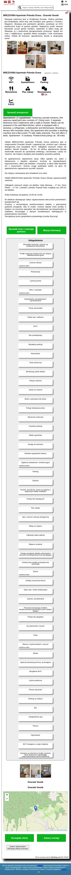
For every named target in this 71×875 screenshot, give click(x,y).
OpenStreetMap (62, 830)
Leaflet (52, 830)
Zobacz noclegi (51, 838)
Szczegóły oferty (19, 838)
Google (40, 865)
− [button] (7, 799)
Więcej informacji (52, 230)
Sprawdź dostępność (18, 112)
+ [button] (7, 795)
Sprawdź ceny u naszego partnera (21, 230)
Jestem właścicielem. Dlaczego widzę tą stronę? (17, 848)
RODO (64, 869)
